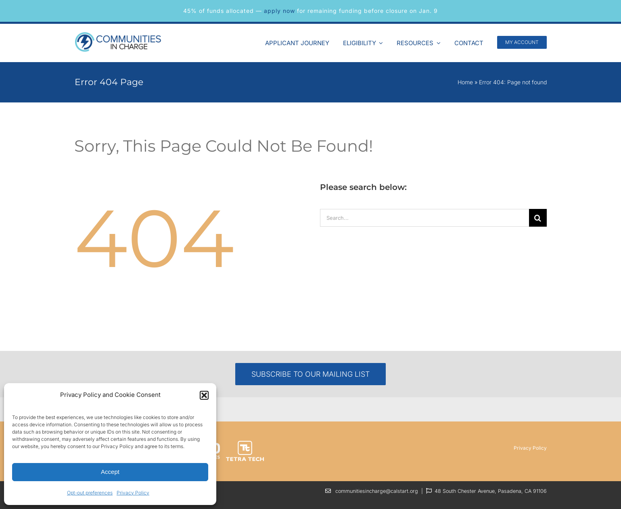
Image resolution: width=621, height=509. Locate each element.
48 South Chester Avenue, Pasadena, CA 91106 (491, 491)
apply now (279, 10)
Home (465, 82)
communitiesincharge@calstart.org (376, 491)
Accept (110, 471)
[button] (204, 395)
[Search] (538, 218)
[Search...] (424, 218)
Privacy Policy (133, 493)
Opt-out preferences (90, 493)
